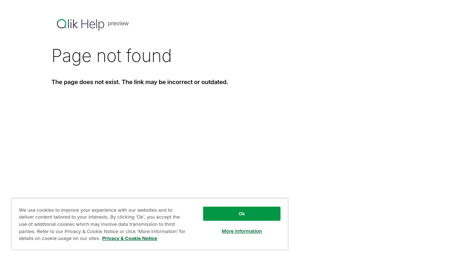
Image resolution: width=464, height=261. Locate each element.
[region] (146, 223)
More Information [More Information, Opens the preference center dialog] (236, 231)
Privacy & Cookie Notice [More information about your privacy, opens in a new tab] (137, 238)
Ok (236, 213)
